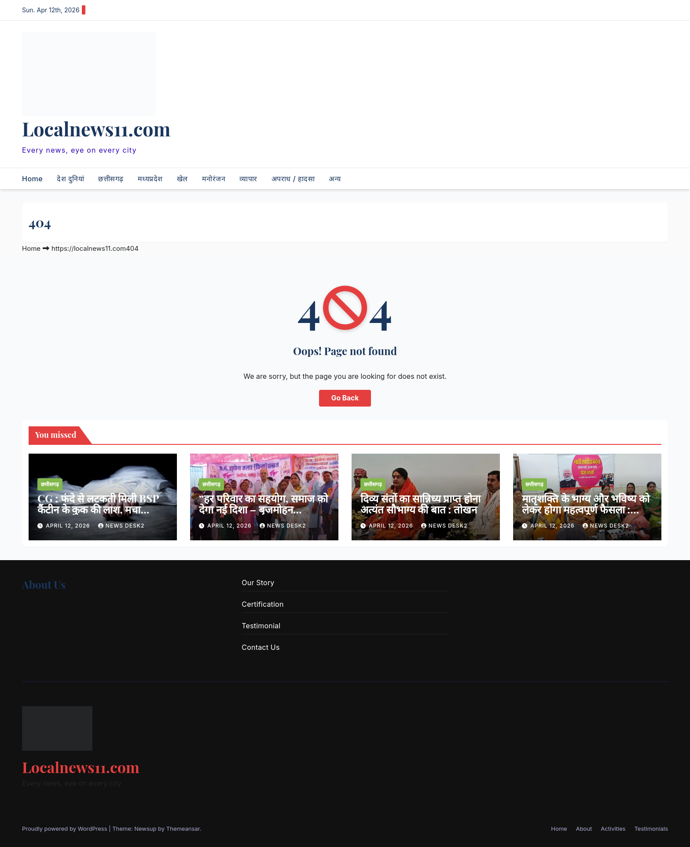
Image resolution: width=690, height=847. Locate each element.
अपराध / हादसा (293, 178)
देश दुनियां (70, 178)
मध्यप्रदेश (150, 178)
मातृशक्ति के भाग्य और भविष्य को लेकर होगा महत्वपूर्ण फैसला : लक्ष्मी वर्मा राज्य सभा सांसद (586, 509)
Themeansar (183, 828)
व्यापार (248, 178)
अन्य (335, 178)
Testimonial (261, 625)
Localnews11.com (96, 128)
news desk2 (121, 525)
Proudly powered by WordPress (65, 828)
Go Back (345, 398)
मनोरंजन (214, 178)
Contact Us (260, 647)
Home (32, 178)
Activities (613, 828)
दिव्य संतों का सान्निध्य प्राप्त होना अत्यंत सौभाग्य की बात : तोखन (420, 503)
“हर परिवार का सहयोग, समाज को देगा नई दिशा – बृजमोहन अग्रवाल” (263, 509)
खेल (182, 178)
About (584, 828)
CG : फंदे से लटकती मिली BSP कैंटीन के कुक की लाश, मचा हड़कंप (98, 509)
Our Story (258, 582)
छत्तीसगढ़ (111, 178)
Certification (262, 604)
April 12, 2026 (69, 525)
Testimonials (651, 828)
